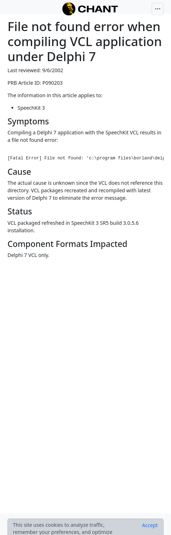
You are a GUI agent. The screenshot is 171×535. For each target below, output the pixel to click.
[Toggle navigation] (158, 9)
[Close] (150, 525)
